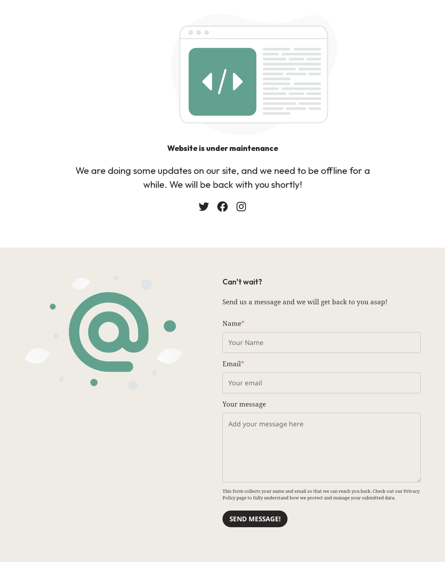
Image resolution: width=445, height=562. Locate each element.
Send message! (255, 518)
